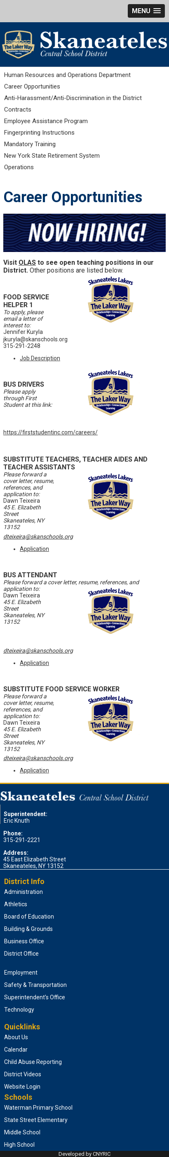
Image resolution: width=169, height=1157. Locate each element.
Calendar (16, 1049)
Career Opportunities (32, 86)
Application (34, 549)
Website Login (22, 1086)
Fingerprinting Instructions (39, 132)
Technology (19, 1009)
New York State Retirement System (52, 155)
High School (19, 1144)
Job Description (40, 358)
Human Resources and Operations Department (67, 75)
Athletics (15, 904)
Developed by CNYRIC (84, 1154)
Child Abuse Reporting (33, 1062)
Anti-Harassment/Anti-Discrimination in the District (73, 98)
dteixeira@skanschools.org (38, 536)
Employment (21, 972)
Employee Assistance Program (46, 121)
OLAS (27, 262)
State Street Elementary (36, 1120)
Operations (19, 167)
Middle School (22, 1132)
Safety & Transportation (35, 985)
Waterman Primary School (38, 1107)
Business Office (24, 941)
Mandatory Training (30, 144)
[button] (146, 11)
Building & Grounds (28, 929)
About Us (16, 1037)
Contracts (17, 109)
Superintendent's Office (34, 997)
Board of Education (29, 916)
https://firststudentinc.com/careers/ (50, 432)
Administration (23, 892)
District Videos (22, 1074)
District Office (21, 953)
